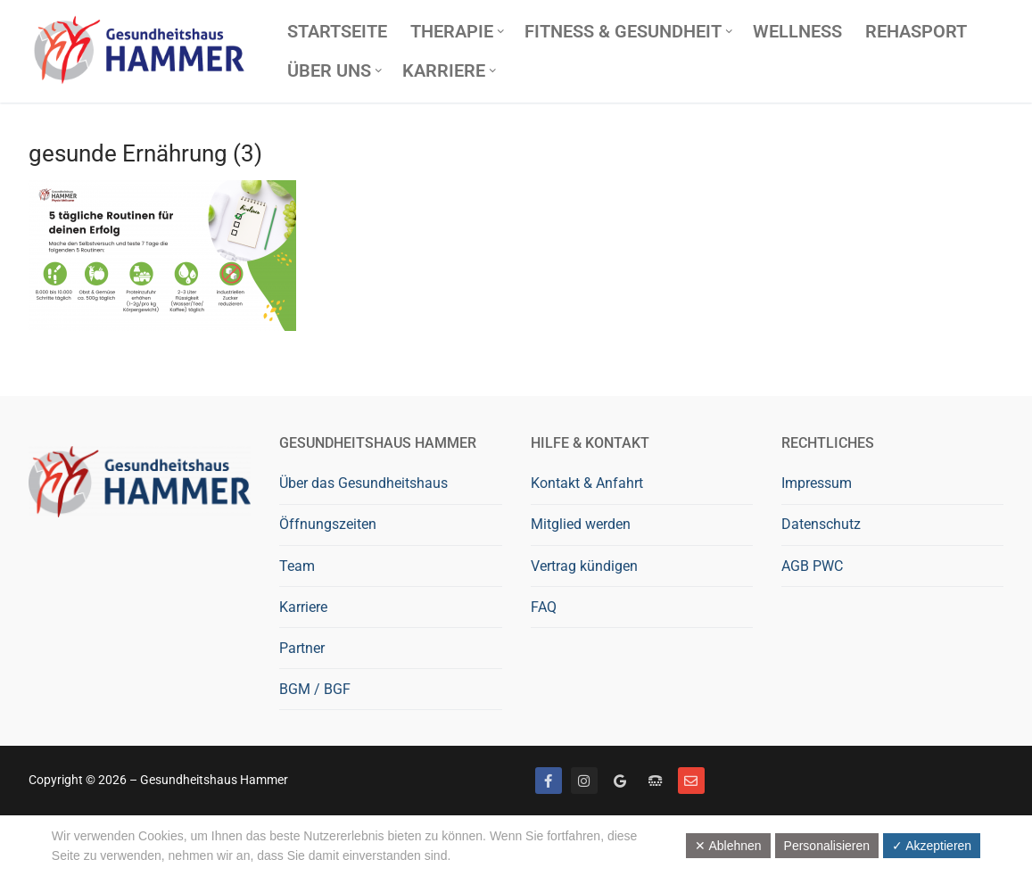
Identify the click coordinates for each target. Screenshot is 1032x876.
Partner (302, 648)
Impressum (816, 483)
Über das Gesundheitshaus (363, 483)
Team (297, 566)
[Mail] (691, 780)
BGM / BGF (315, 689)
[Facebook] (548, 780)
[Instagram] (584, 780)
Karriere (303, 607)
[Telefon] (655, 780)
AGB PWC (812, 566)
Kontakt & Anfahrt (587, 483)
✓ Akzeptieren (931, 846)
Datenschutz (821, 524)
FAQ (544, 607)
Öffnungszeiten (327, 524)
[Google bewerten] (620, 780)
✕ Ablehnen (728, 846)
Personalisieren (827, 846)
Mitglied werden (581, 524)
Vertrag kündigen (584, 566)
